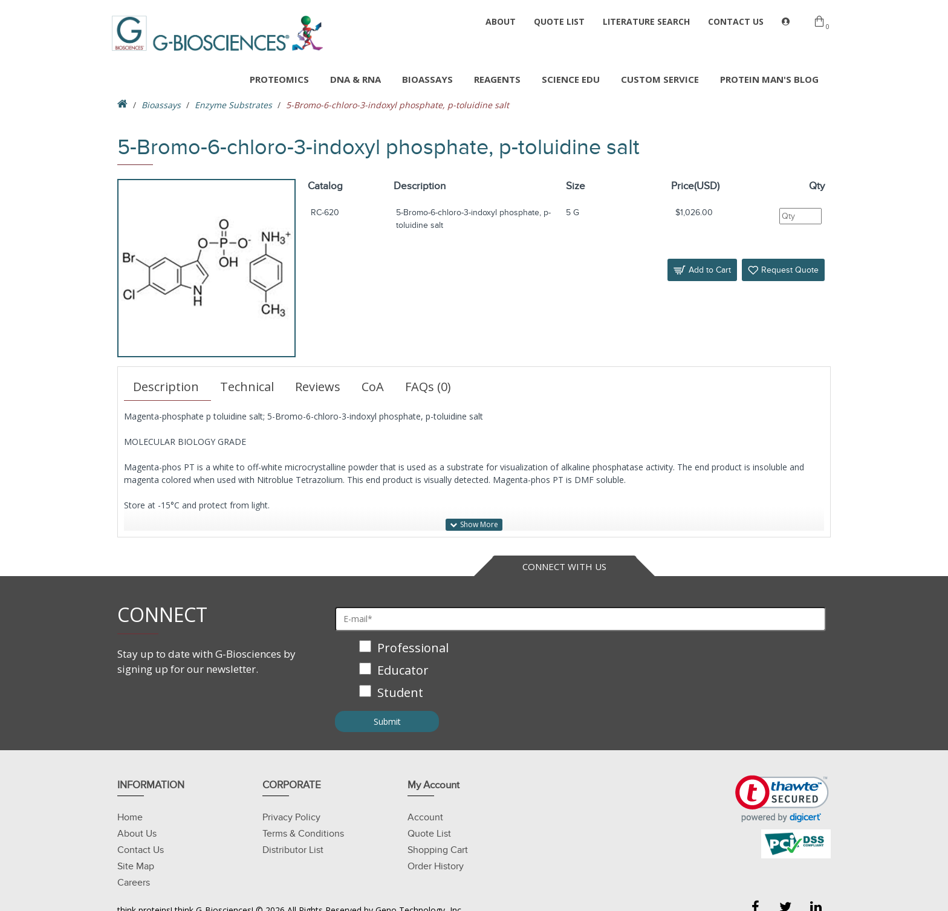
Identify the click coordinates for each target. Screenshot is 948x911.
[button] (782, 798)
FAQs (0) (428, 386)
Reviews (317, 386)
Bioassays (161, 105)
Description (166, 386)
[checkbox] (580, 671)
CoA (373, 386)
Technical (247, 386)
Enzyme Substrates (233, 105)
